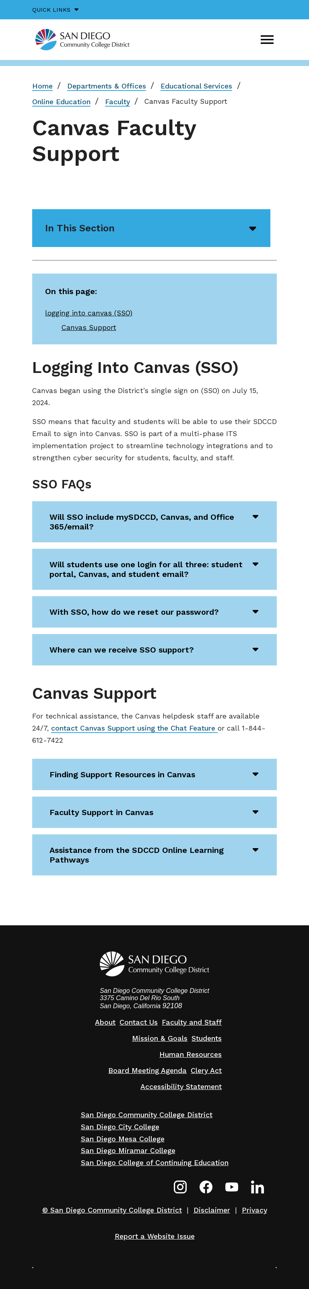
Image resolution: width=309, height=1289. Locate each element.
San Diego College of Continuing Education (155, 1163)
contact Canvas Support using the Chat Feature (134, 728)
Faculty (117, 102)
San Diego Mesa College (123, 1139)
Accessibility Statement (181, 1087)
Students (207, 1038)
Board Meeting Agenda (147, 1071)
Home (42, 86)
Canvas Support (89, 327)
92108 (172, 1006)
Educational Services (196, 86)
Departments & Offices (106, 86)
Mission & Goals (159, 1038)
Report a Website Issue (155, 1236)
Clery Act (206, 1071)
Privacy (254, 1210)
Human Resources (190, 1054)
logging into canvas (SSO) (88, 313)
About (105, 1022)
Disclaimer (212, 1210)
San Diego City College (120, 1127)
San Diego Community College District (146, 1115)
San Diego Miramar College (128, 1151)
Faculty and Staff (192, 1022)
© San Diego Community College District (112, 1210)
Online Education (61, 102)
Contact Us (138, 1022)
